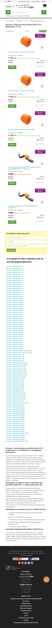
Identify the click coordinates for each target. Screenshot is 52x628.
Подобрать (11, 250)
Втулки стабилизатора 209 (15, 310)
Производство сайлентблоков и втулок (26, 622)
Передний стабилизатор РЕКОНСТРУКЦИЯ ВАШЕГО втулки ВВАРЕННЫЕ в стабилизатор (24, 168)
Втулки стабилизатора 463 (15, 349)
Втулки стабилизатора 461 (15, 346)
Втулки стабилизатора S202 (15, 381)
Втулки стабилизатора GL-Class (16, 369)
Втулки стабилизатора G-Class (16, 367)
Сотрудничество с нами (26, 617)
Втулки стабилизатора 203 (15, 300)
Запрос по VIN (26, 582)
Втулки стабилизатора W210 (16, 421)
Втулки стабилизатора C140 (15, 357)
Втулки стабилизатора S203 (15, 383)
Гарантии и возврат (26, 608)
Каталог (26, 613)
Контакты (26, 601)
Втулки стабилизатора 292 (15, 338)
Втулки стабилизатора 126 (15, 274)
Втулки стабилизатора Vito (15, 401)
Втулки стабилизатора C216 (15, 361)
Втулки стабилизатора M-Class (16, 377)
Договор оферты (26, 610)
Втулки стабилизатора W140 (16, 407)
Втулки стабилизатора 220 (15, 326)
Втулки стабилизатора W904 (16, 437)
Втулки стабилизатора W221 (16, 427)
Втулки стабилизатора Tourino (16, 395)
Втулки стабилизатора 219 (15, 324)
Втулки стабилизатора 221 (15, 328)
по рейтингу (10, 31)
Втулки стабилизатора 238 (15, 330)
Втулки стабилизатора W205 (16, 419)
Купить (12, 67)
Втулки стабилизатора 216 (15, 320)
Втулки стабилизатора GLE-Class (17, 371)
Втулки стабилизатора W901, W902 (18, 433)
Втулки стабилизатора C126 (15, 355)
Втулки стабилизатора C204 (15, 359)
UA (10, 1)
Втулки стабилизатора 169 (15, 290)
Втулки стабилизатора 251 (15, 336)
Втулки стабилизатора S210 (15, 389)
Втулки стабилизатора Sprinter (16, 393)
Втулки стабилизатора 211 (15, 314)
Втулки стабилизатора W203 (16, 415)
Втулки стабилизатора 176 (15, 294)
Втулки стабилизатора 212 (15, 316)
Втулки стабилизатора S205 (15, 387)
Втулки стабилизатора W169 (16, 411)
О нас (26, 615)
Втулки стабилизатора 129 (15, 276)
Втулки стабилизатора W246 (16, 431)
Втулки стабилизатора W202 (16, 413)
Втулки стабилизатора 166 (15, 286)
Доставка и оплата (24, 1)
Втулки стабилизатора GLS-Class (17, 375)
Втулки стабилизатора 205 (15, 304)
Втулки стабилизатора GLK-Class (17, 373)
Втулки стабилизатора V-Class (16, 399)
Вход (44, 1)
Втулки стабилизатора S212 (15, 391)
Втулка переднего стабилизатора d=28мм (21, 129)
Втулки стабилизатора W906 (16, 439)
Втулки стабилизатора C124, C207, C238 (19, 353)
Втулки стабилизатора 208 (15, 308)
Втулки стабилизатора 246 (15, 334)
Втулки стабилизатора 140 (15, 278)
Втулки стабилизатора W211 (16, 423)
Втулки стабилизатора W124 (16, 405)
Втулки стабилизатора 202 (15, 298)
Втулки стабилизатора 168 (15, 288)
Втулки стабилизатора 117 (15, 268)
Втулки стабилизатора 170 (15, 292)
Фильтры (43, 31)
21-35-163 (22, 5)
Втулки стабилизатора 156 (15, 280)
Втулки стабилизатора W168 (16, 409)
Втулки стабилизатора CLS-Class (17, 365)
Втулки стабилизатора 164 (15, 284)
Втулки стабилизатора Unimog (16, 397)
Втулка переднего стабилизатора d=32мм (21, 90)
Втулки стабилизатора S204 (15, 385)
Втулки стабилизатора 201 (15, 296)
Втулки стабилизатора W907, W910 (18, 441)
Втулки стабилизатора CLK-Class (17, 363)
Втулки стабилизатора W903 (16, 435)
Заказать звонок (26, 579)
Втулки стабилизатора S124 (15, 379)
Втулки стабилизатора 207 (15, 306)
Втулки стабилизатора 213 (15, 318)
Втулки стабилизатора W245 (16, 429)
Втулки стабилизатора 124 (15, 272)
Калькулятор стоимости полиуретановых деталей (26, 598)
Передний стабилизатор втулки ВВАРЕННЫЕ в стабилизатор (22, 206)
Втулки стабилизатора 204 (15, 302)
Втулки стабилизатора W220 (16, 425)
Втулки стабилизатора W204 (16, 417)
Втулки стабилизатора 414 (15, 340)
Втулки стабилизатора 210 (15, 312)
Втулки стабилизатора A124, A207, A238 (19, 351)
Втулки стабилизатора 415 (15, 342)
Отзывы (26, 620)
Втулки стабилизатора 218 (15, 322)
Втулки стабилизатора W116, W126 (18, 403)
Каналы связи (36, 1)
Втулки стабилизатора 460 (15, 344)
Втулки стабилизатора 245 (15, 332)
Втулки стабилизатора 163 (15, 282)
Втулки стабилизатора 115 (15, 266)
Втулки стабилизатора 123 (15, 270)
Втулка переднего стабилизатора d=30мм (21, 52)
